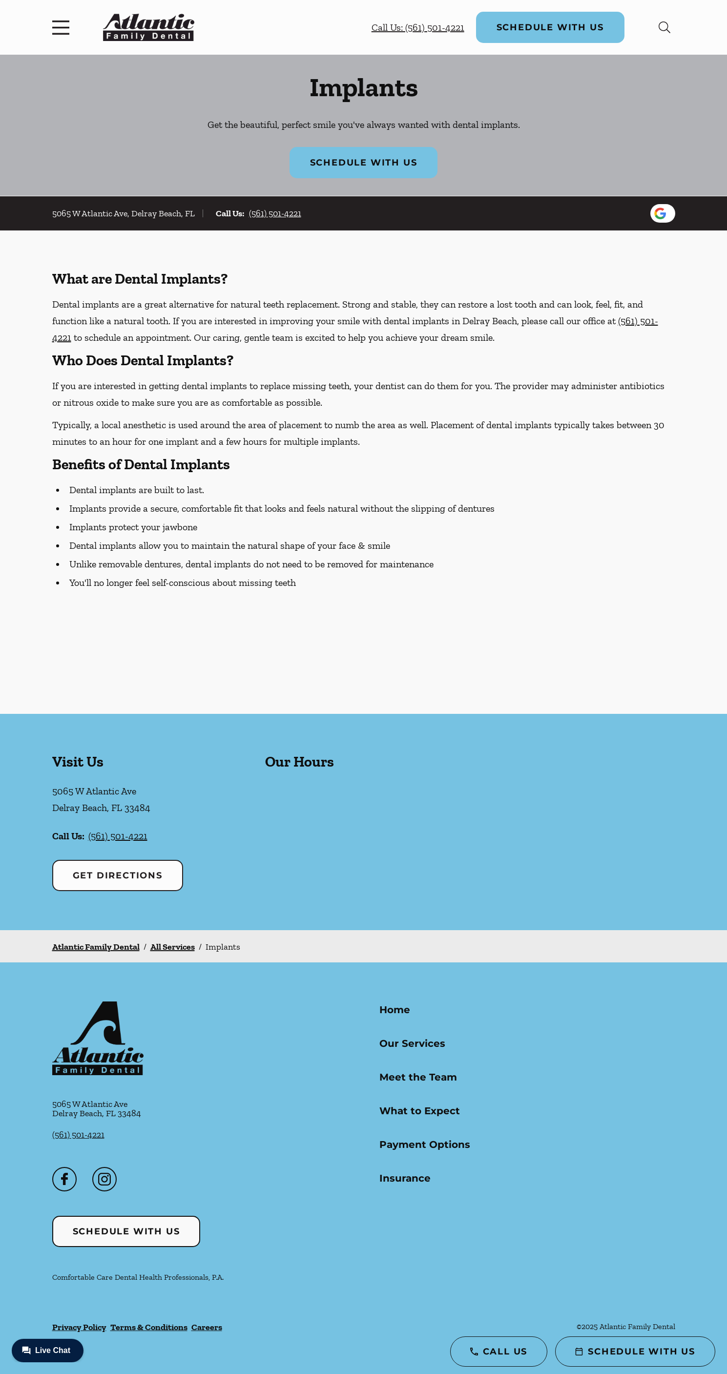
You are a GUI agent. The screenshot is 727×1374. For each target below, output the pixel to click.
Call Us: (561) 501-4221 (418, 27)
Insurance (405, 1178)
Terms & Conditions (148, 1327)
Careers (206, 1327)
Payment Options (424, 1144)
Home (394, 1010)
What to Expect (419, 1111)
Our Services (412, 1043)
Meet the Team (418, 1077)
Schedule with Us (550, 27)
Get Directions (118, 875)
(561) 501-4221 (275, 213)
